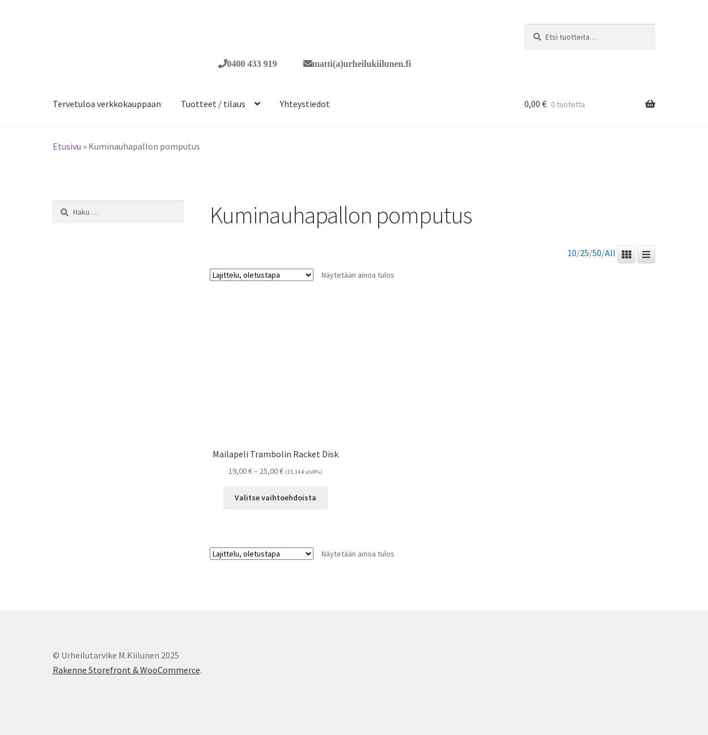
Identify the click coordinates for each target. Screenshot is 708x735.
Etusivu (67, 146)
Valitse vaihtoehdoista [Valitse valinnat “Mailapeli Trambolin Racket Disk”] (275, 497)
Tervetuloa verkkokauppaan (107, 103)
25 (584, 253)
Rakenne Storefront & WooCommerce (126, 669)
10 (571, 253)
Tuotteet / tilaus (213, 103)
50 (596, 253)
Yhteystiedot (305, 103)
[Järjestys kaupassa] (261, 275)
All (610, 253)
